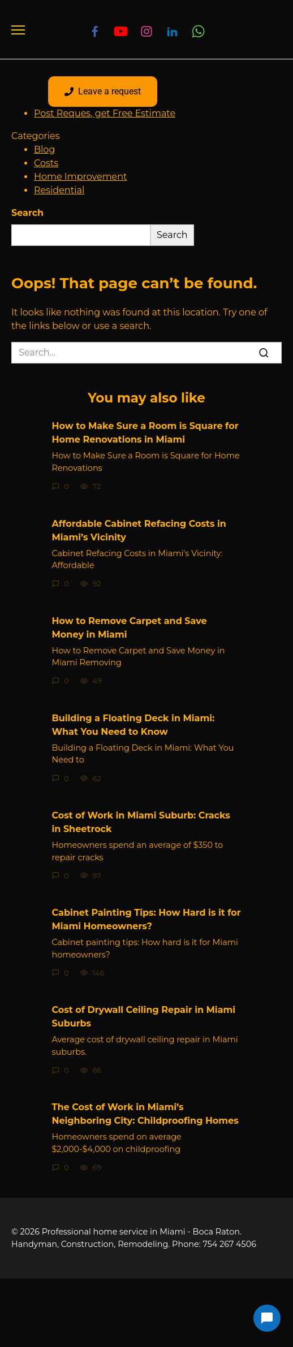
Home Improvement (80, 176)
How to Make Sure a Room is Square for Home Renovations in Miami (145, 433)
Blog (44, 149)
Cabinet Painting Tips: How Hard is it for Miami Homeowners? (146, 919)
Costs (46, 163)
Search (27, 212)
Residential (59, 190)
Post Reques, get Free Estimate (104, 113)
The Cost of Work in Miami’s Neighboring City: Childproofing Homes (145, 1114)
